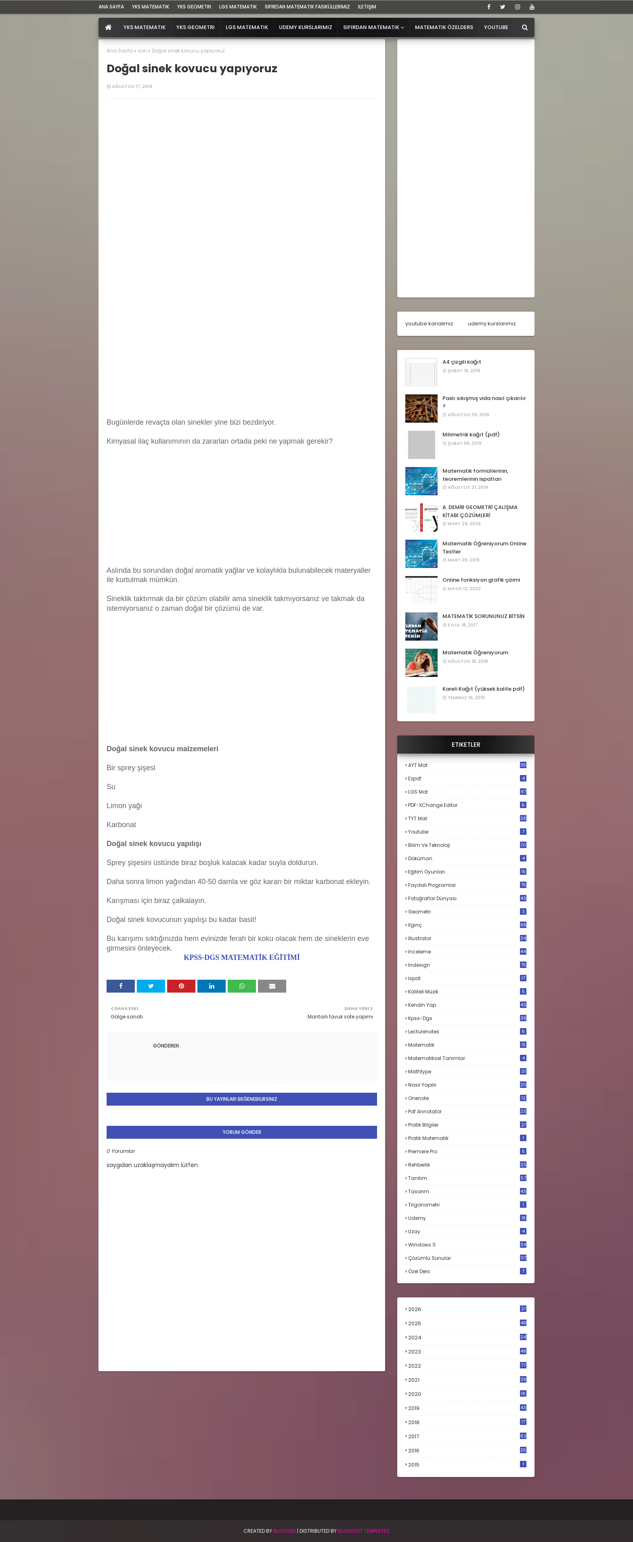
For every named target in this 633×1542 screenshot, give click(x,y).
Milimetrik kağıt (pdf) (471, 434)
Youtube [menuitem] (496, 27)
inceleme (467, 951)
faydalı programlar (467, 885)
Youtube (467, 831)
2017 (467, 1437)
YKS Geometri (194, 6)
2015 (467, 1465)
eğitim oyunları (467, 871)
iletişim (367, 6)
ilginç (467, 925)
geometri (467, 911)
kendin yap (467, 1004)
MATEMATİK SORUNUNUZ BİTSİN (483, 616)
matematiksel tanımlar (467, 1058)
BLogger (284, 1530)
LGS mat (467, 791)
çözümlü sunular (467, 1258)
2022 (467, 1366)
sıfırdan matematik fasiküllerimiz (307, 6)
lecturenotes (467, 1031)
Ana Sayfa (120, 50)
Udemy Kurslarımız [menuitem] (305, 27)
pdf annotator (467, 1111)
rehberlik (467, 1164)
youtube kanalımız (429, 323)
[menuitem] (108, 27)
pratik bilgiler (467, 1124)
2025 (467, 1323)
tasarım (467, 1191)
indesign (467, 965)
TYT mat (467, 818)
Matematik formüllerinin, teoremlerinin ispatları (475, 475)
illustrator (467, 938)
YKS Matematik (150, 6)
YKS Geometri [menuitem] (195, 27)
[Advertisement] (242, 352)
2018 (467, 1422)
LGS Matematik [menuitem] (247, 27)
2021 (467, 1380)
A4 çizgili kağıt (461, 362)
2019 (467, 1408)
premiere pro (467, 1151)
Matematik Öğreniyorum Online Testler (484, 547)
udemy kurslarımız (492, 323)
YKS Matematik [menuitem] (145, 27)
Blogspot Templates (364, 1530)
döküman (467, 858)
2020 (467, 1394)
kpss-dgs (467, 1018)
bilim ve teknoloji (467, 845)
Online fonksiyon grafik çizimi (481, 580)
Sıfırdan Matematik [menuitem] (371, 27)
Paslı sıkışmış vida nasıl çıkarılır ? (484, 402)
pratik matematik (467, 1138)
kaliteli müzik (467, 991)
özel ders (467, 1271)
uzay (467, 1231)
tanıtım (467, 1178)
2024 (467, 1337)
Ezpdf (467, 778)
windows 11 (467, 1244)
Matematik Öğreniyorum (475, 652)
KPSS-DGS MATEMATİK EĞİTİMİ (242, 957)
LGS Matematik (238, 6)
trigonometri (467, 1204)
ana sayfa (111, 6)
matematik (467, 1045)
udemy (467, 1218)
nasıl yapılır (467, 1084)
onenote (467, 1098)
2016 (467, 1451)
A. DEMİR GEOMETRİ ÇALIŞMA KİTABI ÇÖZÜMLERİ (480, 511)
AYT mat (467, 765)
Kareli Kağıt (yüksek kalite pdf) (483, 689)
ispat (467, 978)
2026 (467, 1309)
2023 (467, 1352)
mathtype (467, 1071)
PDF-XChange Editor (467, 805)
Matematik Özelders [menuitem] (444, 27)
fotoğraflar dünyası (467, 898)
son (142, 50)
